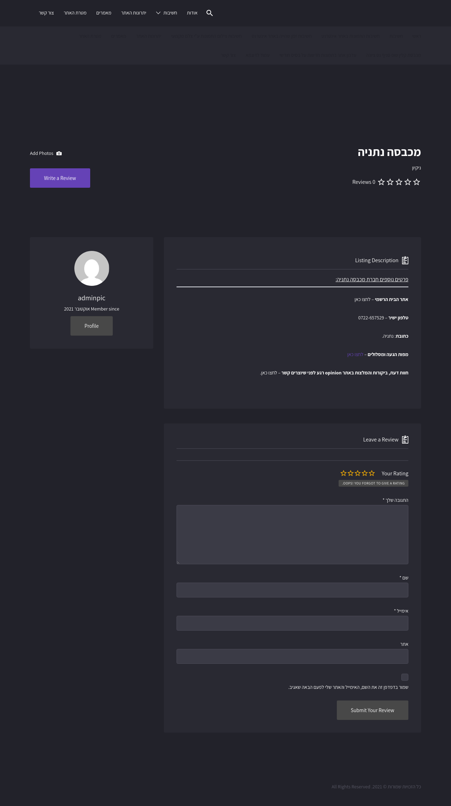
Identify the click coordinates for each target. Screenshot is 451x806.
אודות (192, 13)
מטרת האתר (75, 13)
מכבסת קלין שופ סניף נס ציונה (393, 55)
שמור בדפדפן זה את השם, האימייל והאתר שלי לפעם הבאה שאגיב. (348, 687)
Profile (92, 326)
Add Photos (46, 153)
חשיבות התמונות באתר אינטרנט (350, 36)
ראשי (416, 36)
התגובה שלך (395, 500)
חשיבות (170, 13)
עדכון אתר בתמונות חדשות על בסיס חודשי (317, 55)
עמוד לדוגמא (258, 55)
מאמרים (103, 13)
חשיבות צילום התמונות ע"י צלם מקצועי (206, 36)
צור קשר (46, 13)
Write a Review (60, 178)
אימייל (401, 611)
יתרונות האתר (134, 13)
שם (403, 578)
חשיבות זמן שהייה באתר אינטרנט (281, 36)
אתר (404, 644)
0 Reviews (363, 182)
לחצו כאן (355, 354)
